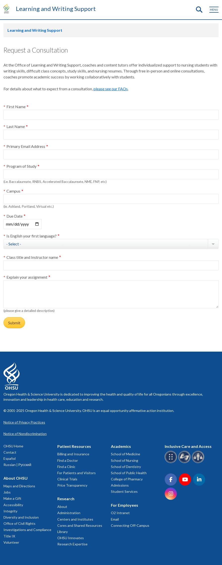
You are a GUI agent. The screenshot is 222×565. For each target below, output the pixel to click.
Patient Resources (74, 446)
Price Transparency (72, 485)
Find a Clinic (66, 467)
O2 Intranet (120, 513)
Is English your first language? (31, 235)
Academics (121, 446)
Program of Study (21, 166)
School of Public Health (129, 473)
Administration (68, 513)
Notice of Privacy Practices (24, 422)
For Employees (124, 505)
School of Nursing (124, 460)
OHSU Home (13, 446)
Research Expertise (72, 544)
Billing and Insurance (73, 454)
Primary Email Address (25, 146)
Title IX (9, 536)
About (62, 506)
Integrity (10, 511)
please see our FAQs (111, 88)
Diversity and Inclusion (21, 517)
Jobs (7, 492)
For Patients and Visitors (76, 473)
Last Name (15, 126)
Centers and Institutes (75, 519)
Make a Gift (12, 498)
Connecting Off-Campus (130, 525)
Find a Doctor (67, 460)
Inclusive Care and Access (188, 446)
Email (115, 519)
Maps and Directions (19, 486)
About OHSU (15, 478)
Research (65, 498)
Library (62, 532)
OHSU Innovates (70, 538)
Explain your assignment (26, 277)
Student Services (124, 491)
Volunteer (11, 542)
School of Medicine (125, 454)
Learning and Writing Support (56, 8)
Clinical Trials (67, 479)
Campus (13, 191)
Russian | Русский (17, 465)
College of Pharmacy (127, 479)
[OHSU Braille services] (171, 462)
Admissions (120, 485)
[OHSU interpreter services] (199, 462)
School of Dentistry (126, 467)
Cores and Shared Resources (79, 525)
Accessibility (13, 505)
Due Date (14, 216)
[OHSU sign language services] (185, 462)
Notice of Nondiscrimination (25, 434)
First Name (16, 106)
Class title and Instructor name (32, 257)
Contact (9, 452)
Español (9, 458)
